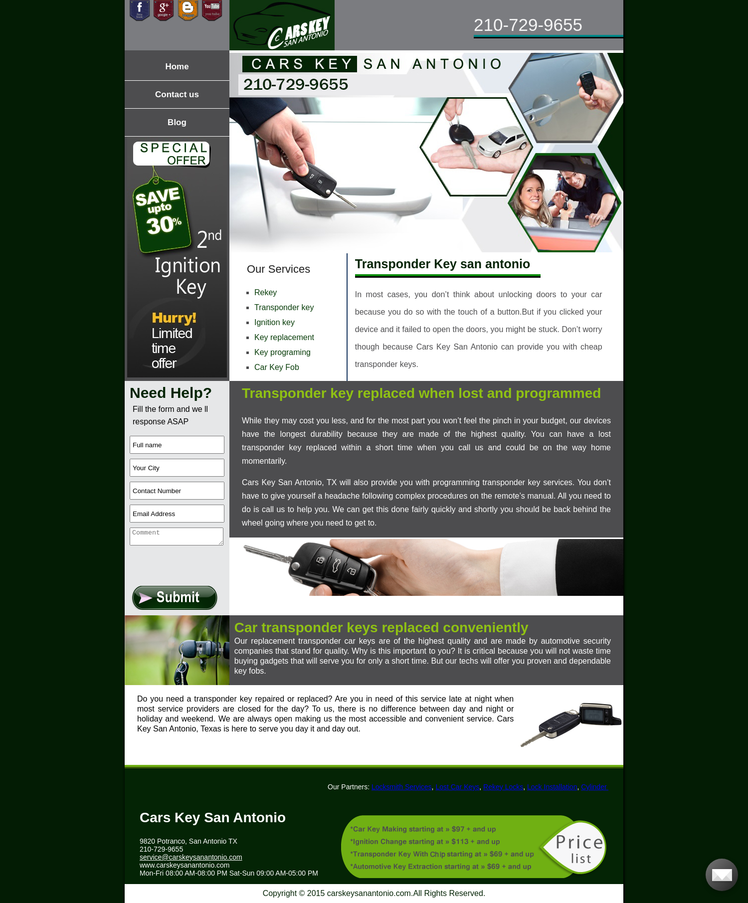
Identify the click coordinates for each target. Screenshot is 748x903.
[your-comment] (176, 536)
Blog (177, 122)
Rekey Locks (505, 787)
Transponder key (284, 307)
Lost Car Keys (460, 787)
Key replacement (284, 337)
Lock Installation (554, 787)
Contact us (177, 94)
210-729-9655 (528, 24)
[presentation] (178, 560)
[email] (191, 857)
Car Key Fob (276, 367)
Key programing (282, 352)
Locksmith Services (404, 787)
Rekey (265, 292)
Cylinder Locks (606, 787)
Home (176, 66)
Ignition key (274, 322)
